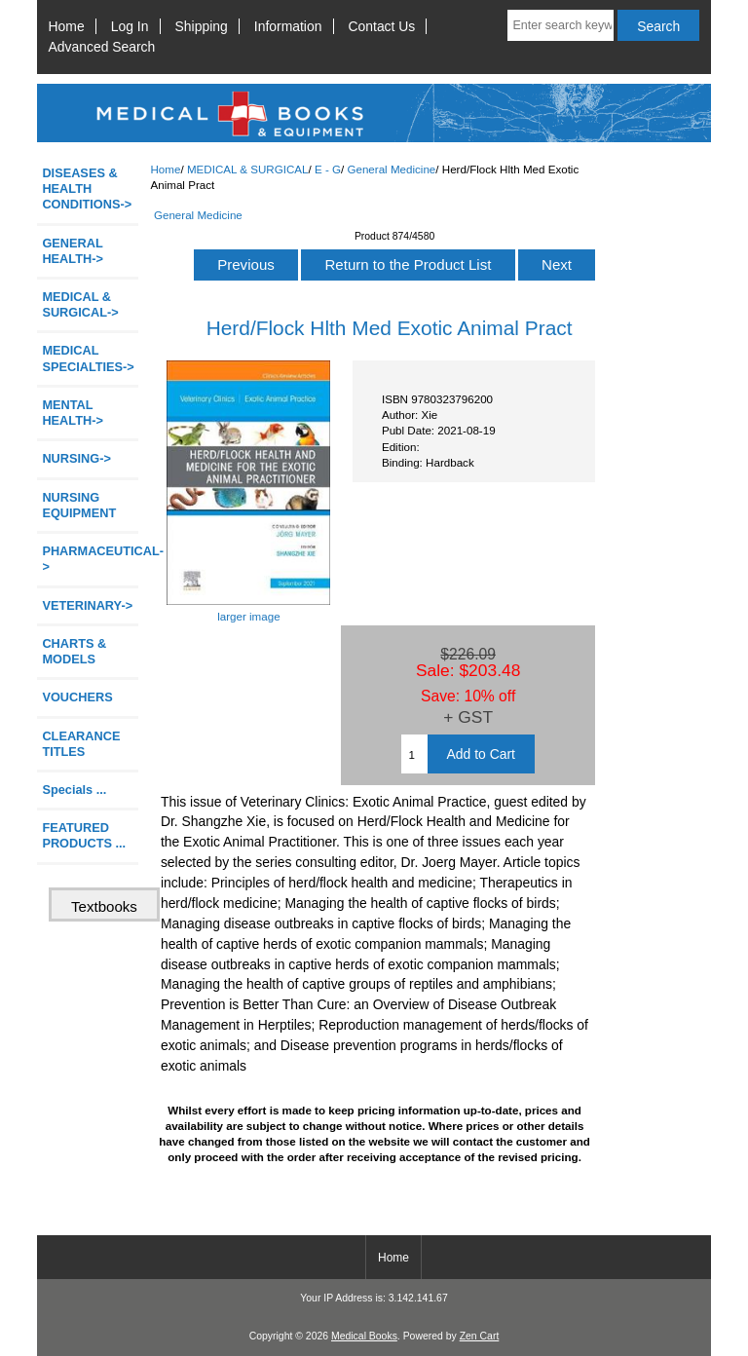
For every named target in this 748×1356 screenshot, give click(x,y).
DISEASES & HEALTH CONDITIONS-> (86, 188)
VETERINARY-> (87, 605)
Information (288, 26)
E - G (328, 169)
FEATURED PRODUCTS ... (84, 835)
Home (67, 26)
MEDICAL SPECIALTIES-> (87, 358)
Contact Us (382, 26)
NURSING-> (76, 458)
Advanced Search (102, 47)
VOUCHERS (77, 697)
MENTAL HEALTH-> (72, 412)
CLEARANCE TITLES (81, 744)
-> (80, 304)
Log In (130, 26)
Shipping (201, 26)
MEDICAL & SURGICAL (248, 169)
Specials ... (74, 789)
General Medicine (391, 169)
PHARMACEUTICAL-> (90, 559)
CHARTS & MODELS (74, 651)
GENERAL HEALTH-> (72, 251)
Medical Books (364, 1336)
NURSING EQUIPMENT (79, 505)
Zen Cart (480, 1336)
